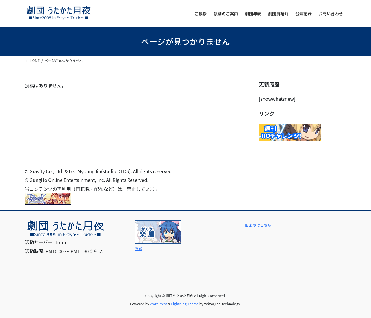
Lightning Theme (185, 303)
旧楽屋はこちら (258, 225)
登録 (138, 248)
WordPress (158, 303)
